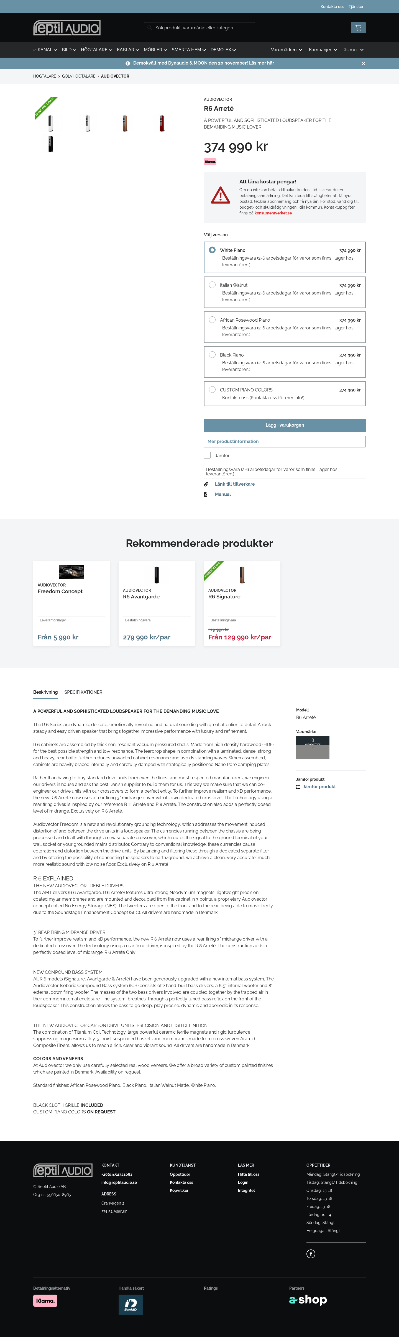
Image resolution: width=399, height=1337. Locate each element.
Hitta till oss (248, 1174)
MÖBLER (155, 49)
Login (243, 1182)
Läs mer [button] (352, 49)
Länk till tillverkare (235, 485)
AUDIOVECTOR (115, 76)
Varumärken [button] (286, 49)
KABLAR (128, 49)
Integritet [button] (246, 1191)
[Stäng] (363, 63)
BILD (69, 49)
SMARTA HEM (189, 49)
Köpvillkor (179, 1191)
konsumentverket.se (273, 213)
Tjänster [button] (356, 6)
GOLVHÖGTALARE (79, 76)
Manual (223, 496)
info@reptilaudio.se (119, 1182)
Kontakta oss (332, 6)
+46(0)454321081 (116, 1174)
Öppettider (180, 1174)
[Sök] (199, 27)
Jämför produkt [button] (316, 792)
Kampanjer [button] (323, 49)
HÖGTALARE (96, 49)
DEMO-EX (223, 49)
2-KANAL (45, 49)
